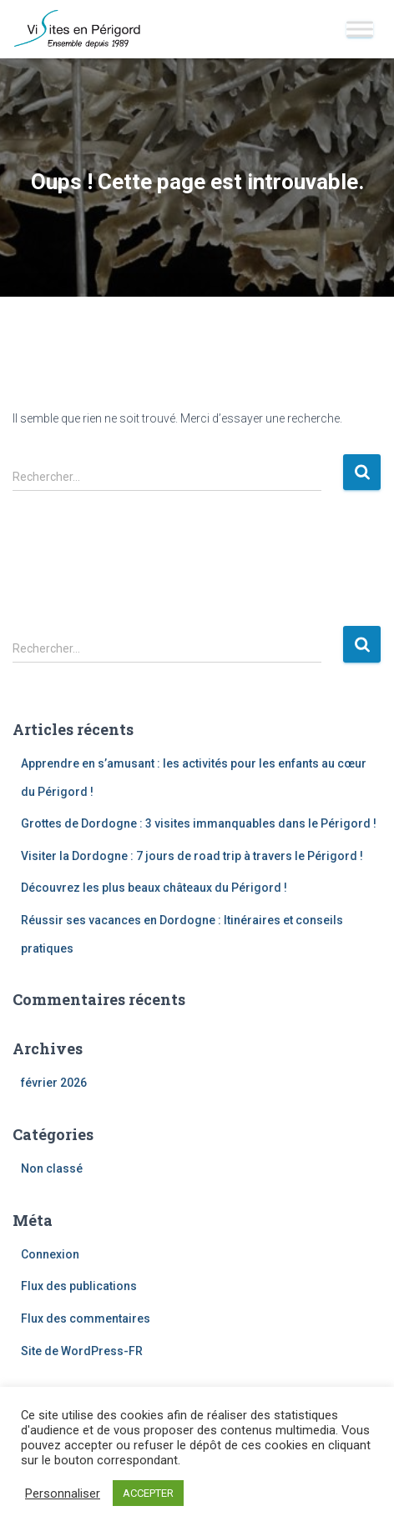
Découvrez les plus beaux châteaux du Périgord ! (154, 887)
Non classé (52, 1168)
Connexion (50, 1254)
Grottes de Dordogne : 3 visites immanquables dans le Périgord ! (198, 823)
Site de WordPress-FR (82, 1351)
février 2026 (54, 1082)
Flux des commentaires (85, 1318)
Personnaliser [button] (62, 1493)
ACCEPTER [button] (148, 1493)
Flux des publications (79, 1286)
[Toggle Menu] (359, 29)
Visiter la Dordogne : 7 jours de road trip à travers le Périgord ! (192, 856)
